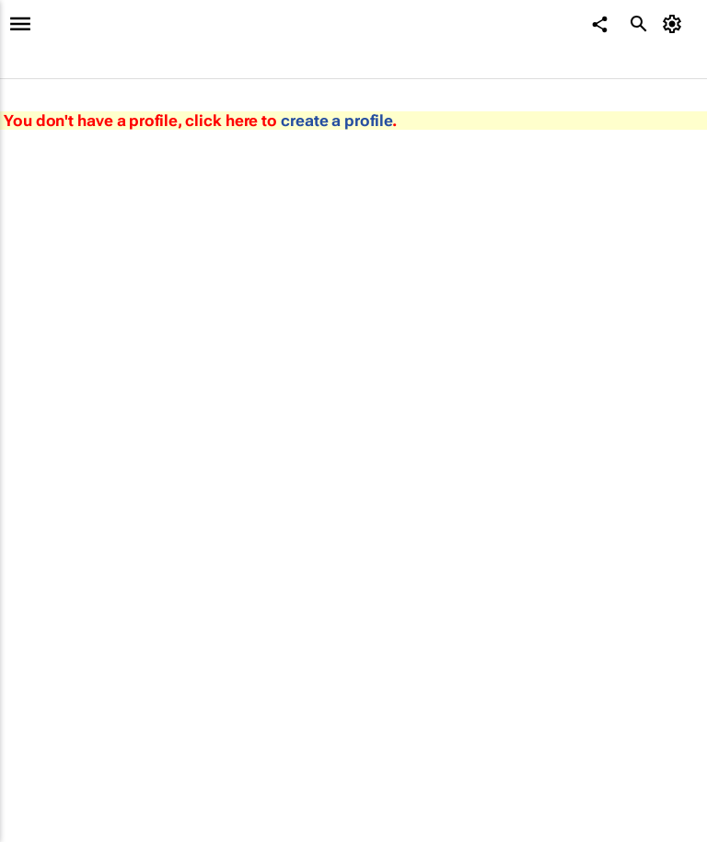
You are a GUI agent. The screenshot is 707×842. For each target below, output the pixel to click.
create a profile (336, 120)
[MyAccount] (675, 24)
